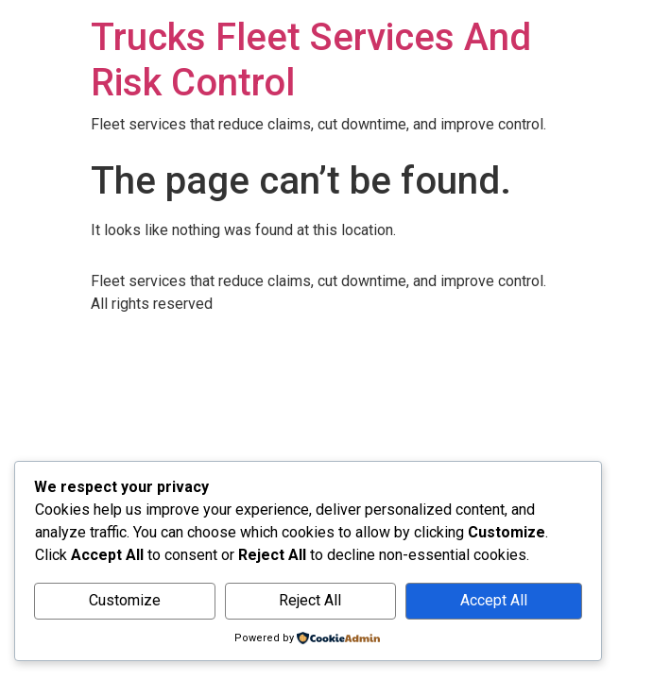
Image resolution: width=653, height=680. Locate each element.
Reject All (310, 600)
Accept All (493, 600)
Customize (125, 600)
